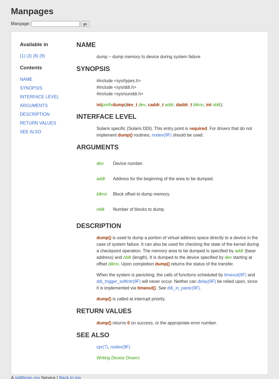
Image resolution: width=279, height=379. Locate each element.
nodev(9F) (162, 135)
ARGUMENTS (98, 147)
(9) (42, 56)
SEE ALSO (93, 335)
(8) (35, 56)
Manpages (32, 11)
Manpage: (20, 23)
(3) (29, 56)
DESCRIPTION (99, 225)
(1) (22, 56)
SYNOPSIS (93, 68)
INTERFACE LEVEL (107, 116)
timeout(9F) (235, 275)
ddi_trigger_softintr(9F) (118, 281)
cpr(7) (102, 347)
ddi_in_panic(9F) (183, 288)
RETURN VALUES (104, 311)
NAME (86, 44)
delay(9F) (207, 281)
